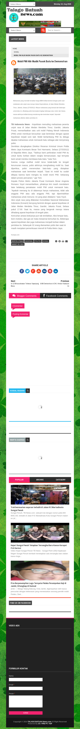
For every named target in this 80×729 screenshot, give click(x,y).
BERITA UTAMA (17, 241)
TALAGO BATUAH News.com (39, 722)
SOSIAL (16, 52)
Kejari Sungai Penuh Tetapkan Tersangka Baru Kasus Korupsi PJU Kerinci (39, 547)
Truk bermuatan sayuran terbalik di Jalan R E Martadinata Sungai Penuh (37, 509)
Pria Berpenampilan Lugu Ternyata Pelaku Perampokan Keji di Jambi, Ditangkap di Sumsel (38, 584)
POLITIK (38, 241)
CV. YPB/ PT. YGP (45, 724)
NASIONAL (29, 241)
